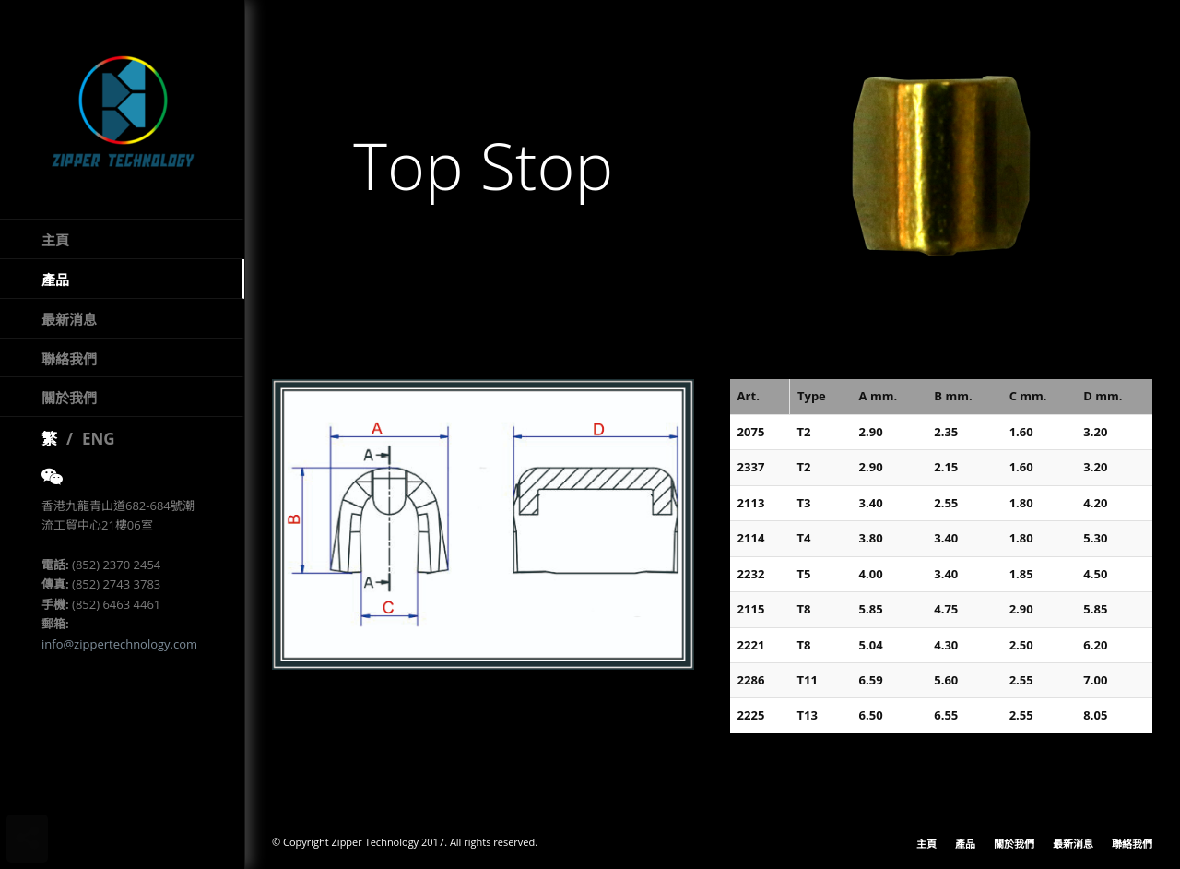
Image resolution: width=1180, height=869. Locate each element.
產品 (55, 279)
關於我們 (69, 397)
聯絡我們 (69, 359)
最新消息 (69, 319)
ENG (98, 438)
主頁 (55, 240)
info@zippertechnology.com (119, 644)
